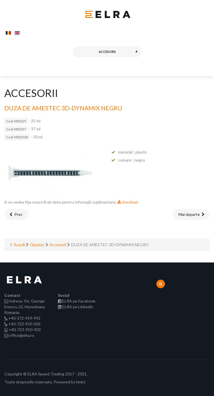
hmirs (81, 381)
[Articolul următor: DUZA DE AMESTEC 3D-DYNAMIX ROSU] (191, 214)
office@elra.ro (21, 335)
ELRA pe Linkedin (77, 306)
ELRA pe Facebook (79, 301)
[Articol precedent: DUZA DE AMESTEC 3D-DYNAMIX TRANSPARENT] (16, 214)
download (129, 202)
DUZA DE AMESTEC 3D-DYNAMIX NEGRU (63, 108)
